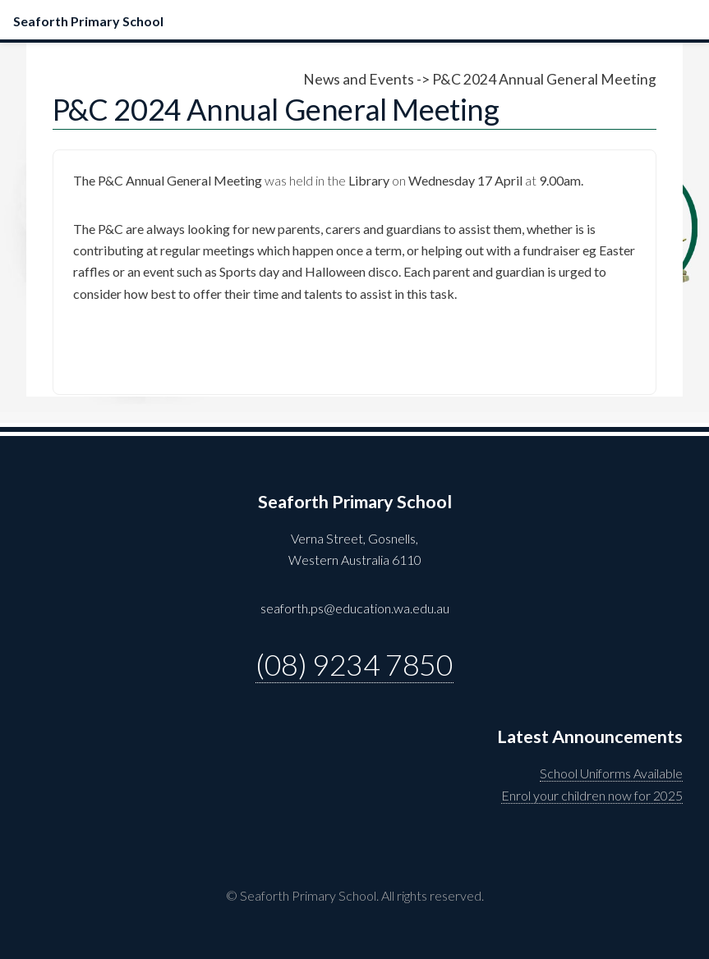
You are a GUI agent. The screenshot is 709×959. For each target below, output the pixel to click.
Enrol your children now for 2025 (592, 795)
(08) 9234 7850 (354, 664)
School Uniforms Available (611, 773)
